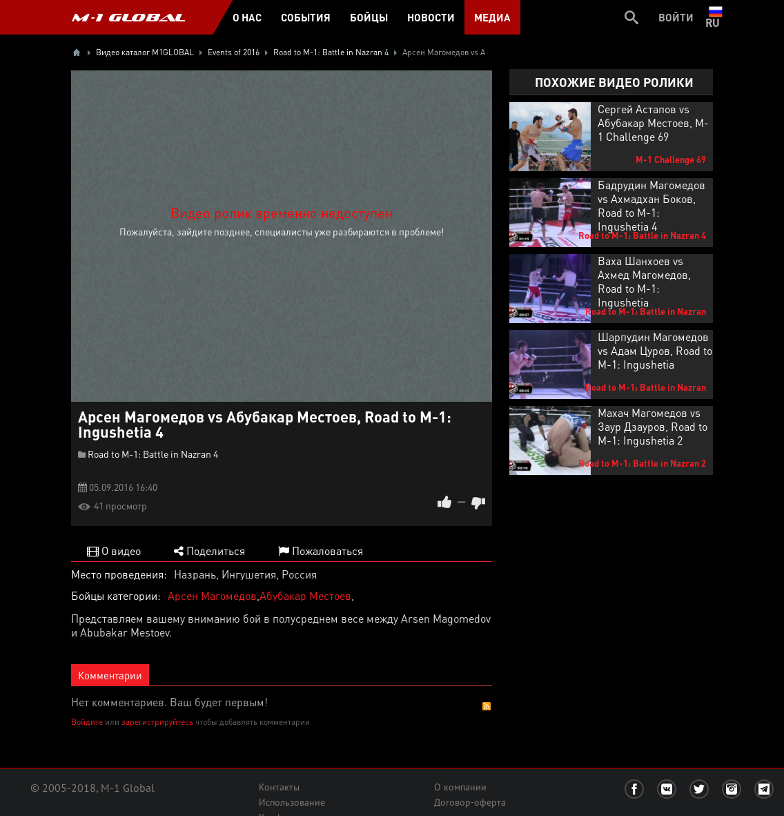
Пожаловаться (320, 550)
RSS (486, 706)
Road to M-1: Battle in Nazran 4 (153, 453)
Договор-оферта (470, 802)
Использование (292, 802)
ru (715, 17)
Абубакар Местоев (305, 595)
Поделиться (209, 550)
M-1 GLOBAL (128, 17)
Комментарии (110, 675)
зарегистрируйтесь (157, 722)
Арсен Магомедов (212, 595)
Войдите (87, 722)
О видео (114, 550)
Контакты (279, 787)
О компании (460, 787)
